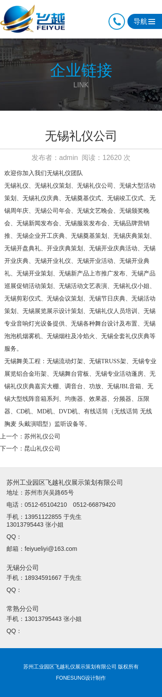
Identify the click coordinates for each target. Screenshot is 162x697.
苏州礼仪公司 (42, 436)
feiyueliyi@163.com (51, 548)
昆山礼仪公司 (42, 448)
